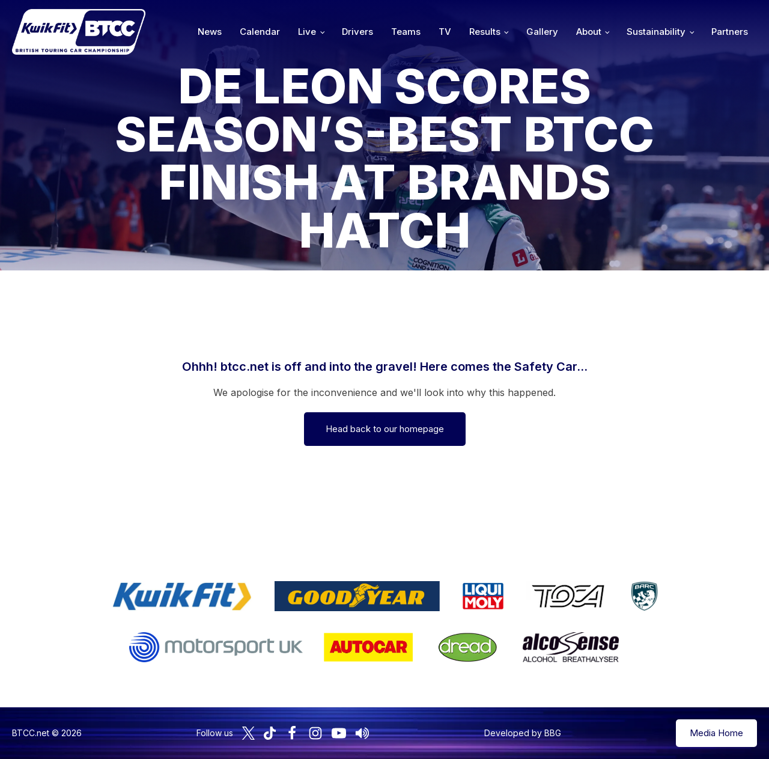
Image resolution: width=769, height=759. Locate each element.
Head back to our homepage (385, 428)
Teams (406, 31)
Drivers (357, 31)
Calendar (260, 31)
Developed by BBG (522, 733)
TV (445, 31)
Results (484, 31)
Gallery (542, 31)
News (210, 31)
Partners (729, 31)
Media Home (716, 733)
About (588, 31)
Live (307, 31)
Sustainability (656, 31)
